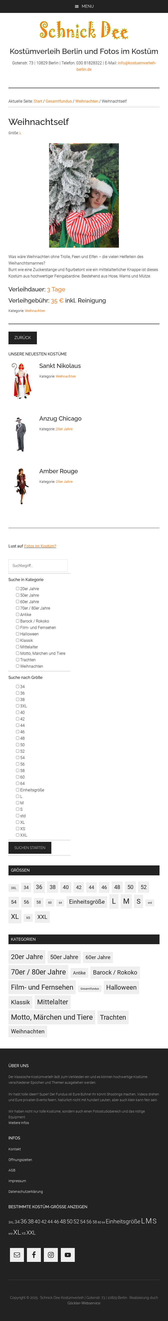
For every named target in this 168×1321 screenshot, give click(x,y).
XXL (21, 835)
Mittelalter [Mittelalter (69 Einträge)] (52, 1002)
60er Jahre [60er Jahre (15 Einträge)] (97, 957)
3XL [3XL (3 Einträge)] (13, 888)
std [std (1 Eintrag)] (150, 902)
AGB (11, 1170)
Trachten (26, 660)
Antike (23, 614)
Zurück (22, 337)
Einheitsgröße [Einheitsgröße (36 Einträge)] (87, 901)
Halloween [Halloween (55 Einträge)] (121, 987)
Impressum (17, 1181)
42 (20, 719)
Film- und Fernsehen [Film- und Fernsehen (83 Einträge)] (42, 987)
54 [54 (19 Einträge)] (13, 902)
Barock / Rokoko (32, 621)
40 (20, 712)
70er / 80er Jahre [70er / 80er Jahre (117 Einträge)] (38, 972)
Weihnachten (35, 311)
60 (20, 777)
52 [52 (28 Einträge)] (144, 887)
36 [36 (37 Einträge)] (39, 887)
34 (20, 686)
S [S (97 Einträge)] (139, 901)
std (21, 816)
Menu (88, 6)
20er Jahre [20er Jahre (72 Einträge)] (27, 957)
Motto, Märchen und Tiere (40, 653)
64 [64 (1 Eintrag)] (60, 902)
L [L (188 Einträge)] (114, 901)
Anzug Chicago (60, 418)
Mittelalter (27, 647)
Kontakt (14, 1149)
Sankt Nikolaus (60, 365)
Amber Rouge (58, 471)
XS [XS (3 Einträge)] (28, 918)
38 (20, 699)
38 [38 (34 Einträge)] (53, 887)
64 (20, 783)
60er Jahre (27, 601)
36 (20, 693)
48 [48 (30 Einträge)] (117, 887)
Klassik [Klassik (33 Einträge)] (20, 1002)
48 (20, 738)
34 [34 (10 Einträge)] (26, 887)
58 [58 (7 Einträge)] (38, 902)
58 (20, 770)
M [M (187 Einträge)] (126, 901)
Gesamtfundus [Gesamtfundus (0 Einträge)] (90, 988)
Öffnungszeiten (20, 1160)
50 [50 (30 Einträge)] (130, 887)
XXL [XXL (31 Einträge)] (42, 917)
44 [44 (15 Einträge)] (91, 887)
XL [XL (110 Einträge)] (15, 917)
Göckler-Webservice (84, 1303)
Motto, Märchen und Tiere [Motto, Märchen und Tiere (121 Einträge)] (52, 1017)
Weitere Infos (18, 1123)
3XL (21, 706)
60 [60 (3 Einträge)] (50, 902)
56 (20, 764)
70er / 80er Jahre (33, 608)
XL (20, 822)
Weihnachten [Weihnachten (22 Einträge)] (28, 1031)
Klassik (24, 640)
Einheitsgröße (30, 790)
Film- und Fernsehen (36, 627)
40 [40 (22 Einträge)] (66, 887)
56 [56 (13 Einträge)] (26, 902)
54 (20, 757)
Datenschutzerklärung (25, 1192)
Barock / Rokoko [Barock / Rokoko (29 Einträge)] (115, 972)
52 (20, 751)
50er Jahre (27, 595)
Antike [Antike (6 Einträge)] (79, 972)
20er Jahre (64, 429)
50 (20, 744)
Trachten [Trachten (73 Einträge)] (113, 1017)
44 (20, 725)
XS (20, 828)
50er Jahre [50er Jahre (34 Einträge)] (64, 957)
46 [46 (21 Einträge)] (104, 887)
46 (20, 732)
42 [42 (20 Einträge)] (79, 887)
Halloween (27, 634)
